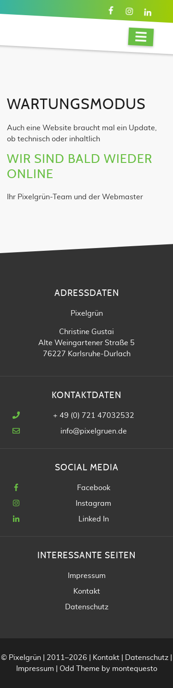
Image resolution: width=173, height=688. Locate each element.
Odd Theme (80, 668)
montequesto (134, 668)
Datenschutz (86, 607)
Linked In (93, 519)
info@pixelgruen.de (93, 431)
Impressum (87, 575)
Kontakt (86, 591)
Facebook (93, 487)
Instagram (93, 503)
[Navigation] (141, 37)
